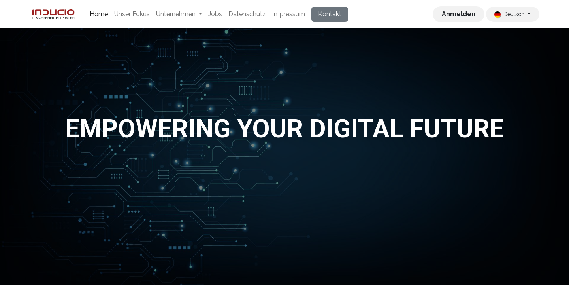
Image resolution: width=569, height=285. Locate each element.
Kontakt (329, 14)
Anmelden (458, 14)
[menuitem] (99, 14)
